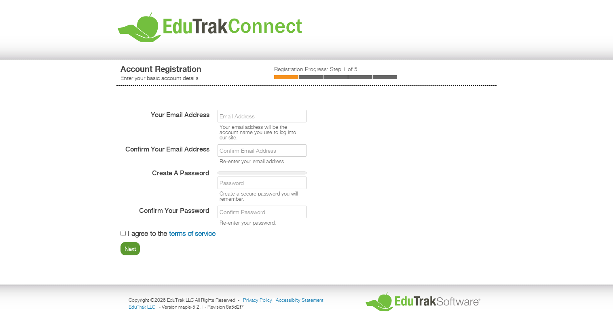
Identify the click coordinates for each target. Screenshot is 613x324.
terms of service (192, 233)
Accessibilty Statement (299, 300)
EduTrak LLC (142, 307)
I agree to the (168, 233)
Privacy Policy (257, 300)
